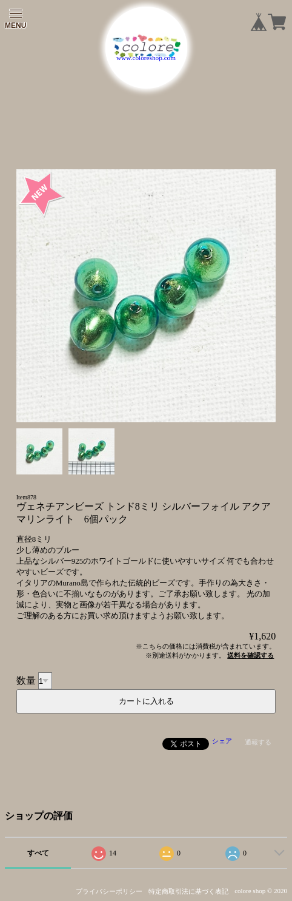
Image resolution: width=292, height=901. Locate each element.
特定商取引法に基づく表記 (188, 891)
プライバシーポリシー (109, 891)
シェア (222, 740)
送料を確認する (250, 655)
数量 (26, 680)
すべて (38, 853)
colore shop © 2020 (260, 890)
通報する (258, 742)
